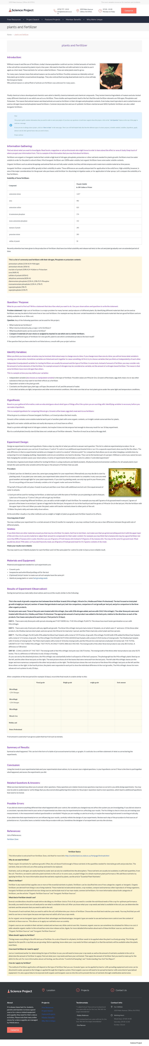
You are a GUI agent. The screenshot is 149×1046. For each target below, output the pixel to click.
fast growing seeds (40, 578)
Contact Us (129, 11)
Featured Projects (52, 19)
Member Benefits (73, 19)
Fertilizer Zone (12, 839)
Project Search (32, 19)
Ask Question (114, 120)
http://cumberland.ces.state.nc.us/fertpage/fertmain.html (87, 856)
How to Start (47, 127)
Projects (85, 990)
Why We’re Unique (94, 19)
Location (51, 990)
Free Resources (14, 19)
